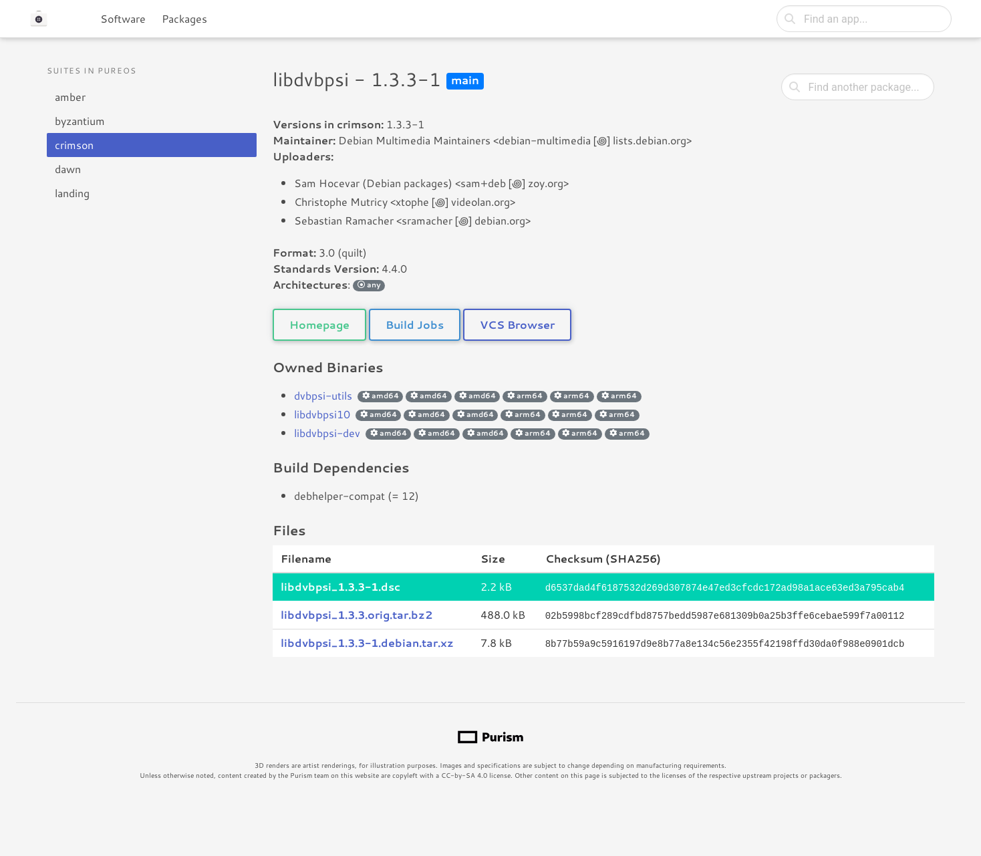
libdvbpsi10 (322, 414)
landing (72, 192)
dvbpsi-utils (323, 395)
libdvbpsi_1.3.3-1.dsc (340, 586)
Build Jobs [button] (415, 324)
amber (70, 96)
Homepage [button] (319, 324)
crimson (74, 144)
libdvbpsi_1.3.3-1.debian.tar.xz (367, 641)
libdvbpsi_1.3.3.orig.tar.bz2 (356, 613)
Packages (184, 18)
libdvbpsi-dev (327, 432)
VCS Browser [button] (517, 324)
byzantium (80, 120)
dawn (68, 168)
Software (123, 18)
